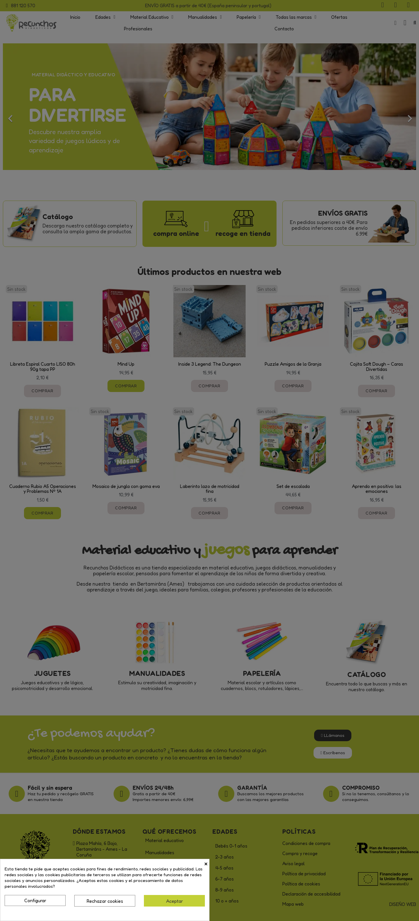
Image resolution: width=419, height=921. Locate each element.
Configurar (35, 900)
